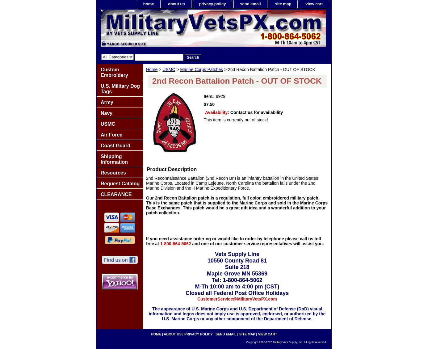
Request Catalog (120, 183)
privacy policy (212, 4)
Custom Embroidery (114, 72)
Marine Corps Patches (201, 69)
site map (283, 4)
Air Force (111, 134)
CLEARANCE (116, 194)
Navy (106, 113)
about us (176, 4)
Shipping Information (114, 159)
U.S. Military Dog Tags (120, 88)
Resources (113, 172)
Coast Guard (115, 145)
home (148, 4)
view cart (314, 4)
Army (107, 102)
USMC (168, 69)
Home (151, 69)
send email (250, 4)
